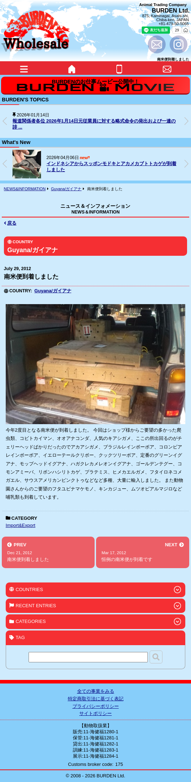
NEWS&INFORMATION (25, 189)
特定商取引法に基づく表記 (96, 698)
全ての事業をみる (95, 691)
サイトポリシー (95, 713)
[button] (186, 121)
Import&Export (20, 525)
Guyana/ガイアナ (66, 189)
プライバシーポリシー (95, 706)
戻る (10, 223)
